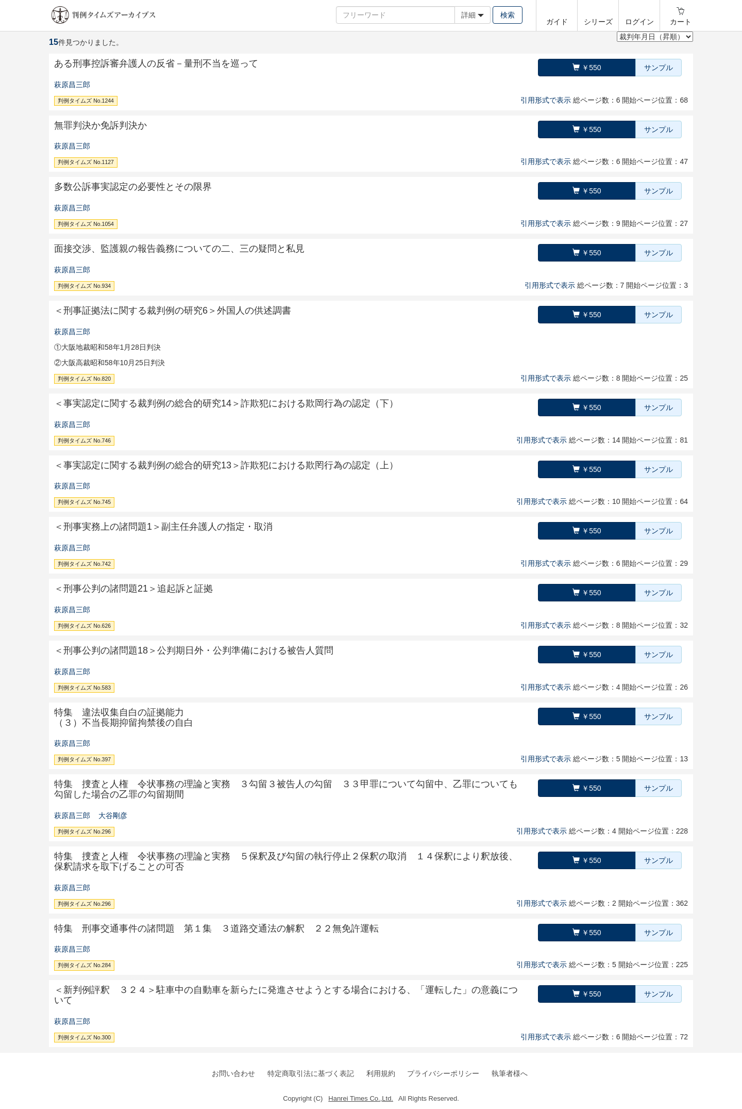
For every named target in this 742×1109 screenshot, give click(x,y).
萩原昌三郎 (72, 84)
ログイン (639, 22)
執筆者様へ (510, 1073)
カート (681, 22)
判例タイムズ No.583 (84, 687)
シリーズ (598, 22)
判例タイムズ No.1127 (86, 162)
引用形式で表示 (545, 100)
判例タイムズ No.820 (84, 379)
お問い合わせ (233, 1073)
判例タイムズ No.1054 (86, 224)
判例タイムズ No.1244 (86, 100)
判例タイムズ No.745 (84, 502)
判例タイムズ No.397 (84, 759)
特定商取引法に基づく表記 (310, 1073)
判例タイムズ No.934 (84, 286)
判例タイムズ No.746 (84, 440)
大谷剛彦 (112, 815)
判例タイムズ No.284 (84, 965)
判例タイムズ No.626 (84, 626)
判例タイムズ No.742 (84, 564)
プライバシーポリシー (443, 1073)
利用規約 (380, 1073)
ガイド (557, 22)
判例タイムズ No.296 (84, 831)
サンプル (658, 67)
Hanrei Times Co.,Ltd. (360, 1098)
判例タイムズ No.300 (84, 1037)
